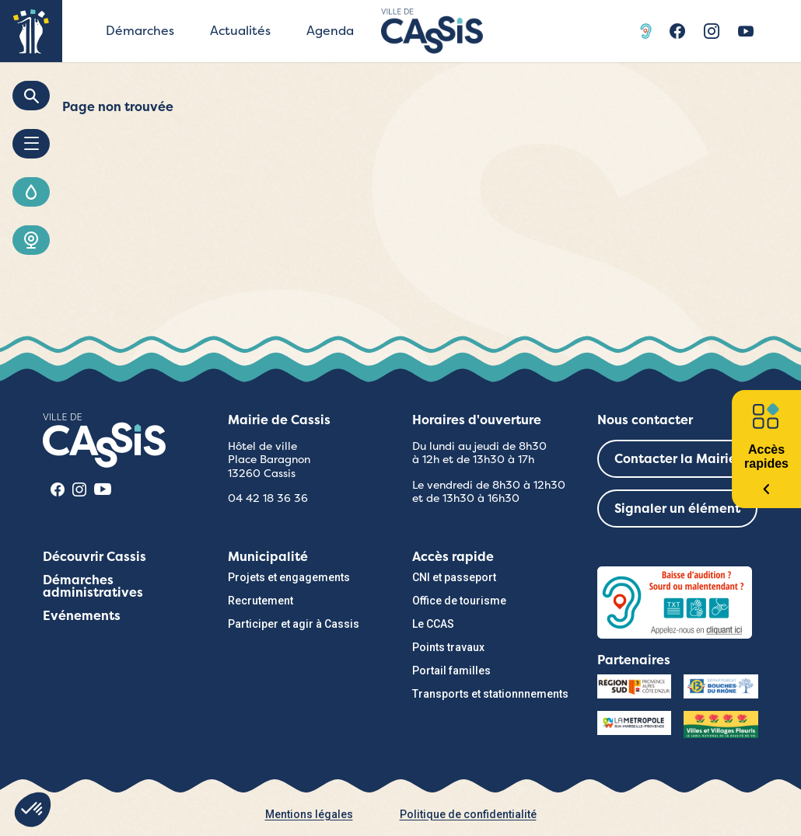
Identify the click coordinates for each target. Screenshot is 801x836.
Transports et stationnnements (490, 694)
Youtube (745, 31)
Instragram (711, 31)
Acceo (648, 31)
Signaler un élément (677, 508)
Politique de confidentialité (468, 814)
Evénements (82, 616)
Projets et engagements (289, 577)
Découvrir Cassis (94, 557)
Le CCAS (433, 624)
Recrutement (260, 600)
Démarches (140, 31)
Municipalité (268, 557)
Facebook (677, 31)
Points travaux (448, 647)
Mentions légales (309, 814)
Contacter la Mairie (675, 459)
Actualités (240, 31)
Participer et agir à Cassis (293, 624)
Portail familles (451, 670)
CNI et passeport (454, 577)
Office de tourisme (459, 600)
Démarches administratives (93, 586)
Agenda (330, 31)
